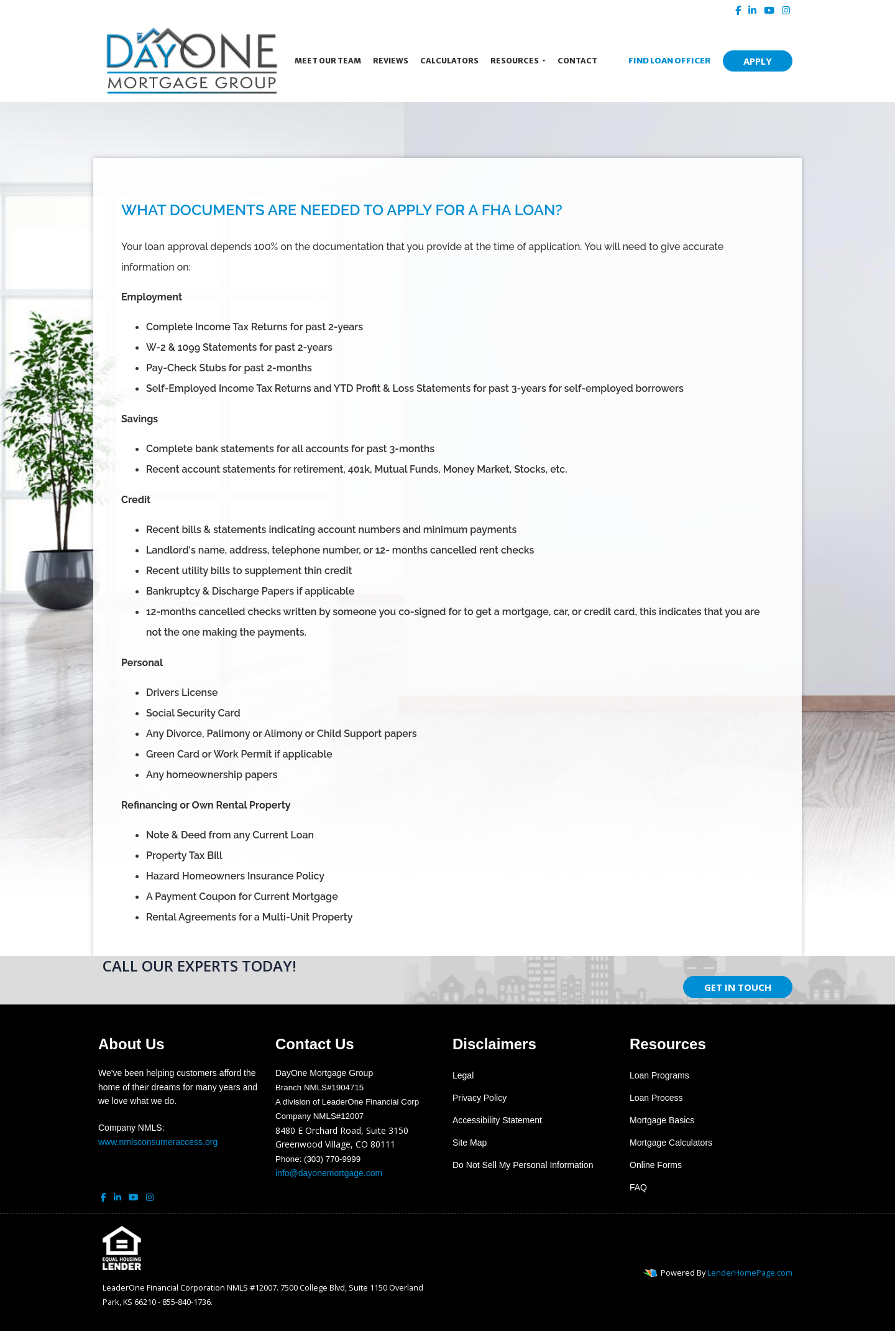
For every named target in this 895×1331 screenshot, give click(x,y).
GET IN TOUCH (737, 987)
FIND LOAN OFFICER (665, 60)
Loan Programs (659, 1075)
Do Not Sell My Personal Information (522, 1165)
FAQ (638, 1187)
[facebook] (738, 10)
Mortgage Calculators (671, 1143)
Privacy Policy (479, 1098)
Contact (577, 60)
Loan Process (656, 1098)
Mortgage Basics (662, 1120)
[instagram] (786, 10)
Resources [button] (515, 60)
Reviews (390, 60)
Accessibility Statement (497, 1120)
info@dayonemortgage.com (328, 1173)
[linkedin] (752, 10)
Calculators (449, 60)
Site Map (469, 1143)
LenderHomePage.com (749, 1272)
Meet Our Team (328, 60)
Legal (463, 1075)
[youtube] (769, 10)
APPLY (757, 61)
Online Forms (656, 1165)
